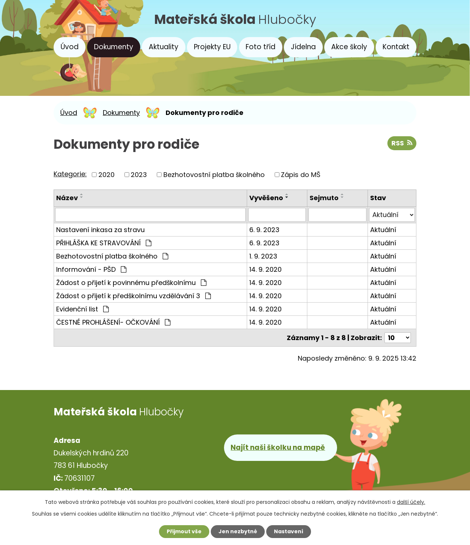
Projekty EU (212, 47)
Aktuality (163, 47)
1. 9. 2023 (263, 256)
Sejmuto (324, 197)
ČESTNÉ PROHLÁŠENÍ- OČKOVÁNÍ (113, 322)
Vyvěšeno (266, 197)
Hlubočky (235, 19)
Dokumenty (113, 47)
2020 (106, 174)
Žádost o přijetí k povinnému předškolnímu (131, 282)
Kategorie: (70, 173)
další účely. (411, 502)
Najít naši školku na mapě (278, 447)
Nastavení (288, 531)
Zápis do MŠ (301, 174)
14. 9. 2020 (265, 269)
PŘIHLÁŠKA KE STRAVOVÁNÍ (103, 243)
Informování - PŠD (91, 269)
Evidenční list (82, 309)
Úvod (70, 47)
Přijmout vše (184, 531)
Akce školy (349, 47)
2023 (139, 174)
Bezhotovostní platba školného (214, 174)
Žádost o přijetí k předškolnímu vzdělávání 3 (133, 295)
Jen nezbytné (237, 531)
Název (67, 197)
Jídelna (303, 47)
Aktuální (383, 229)
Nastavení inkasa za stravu (100, 229)
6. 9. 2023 (264, 229)
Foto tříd (260, 47)
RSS (401, 143)
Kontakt (396, 47)
